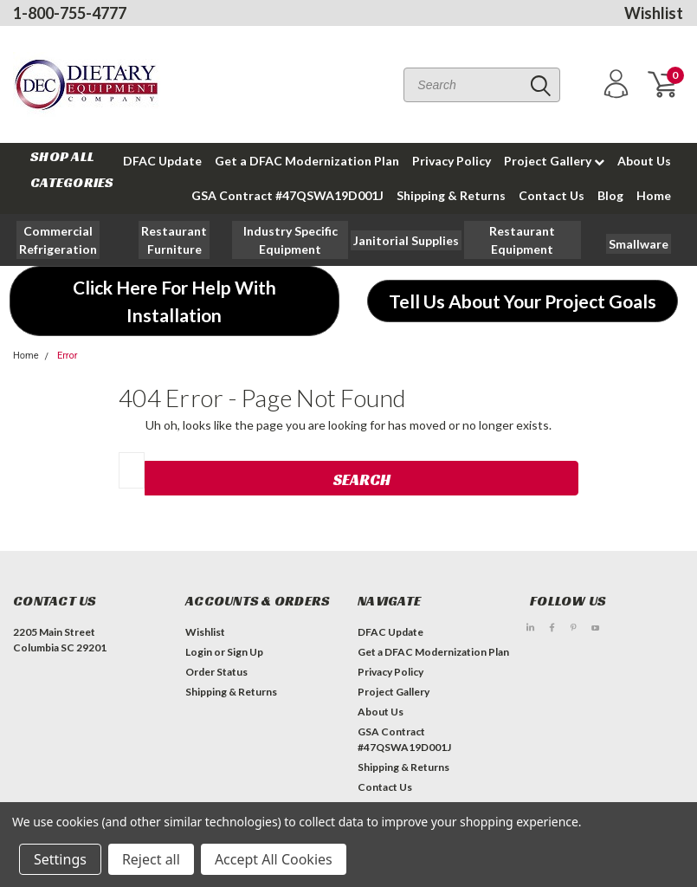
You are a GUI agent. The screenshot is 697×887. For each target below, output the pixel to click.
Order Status (216, 671)
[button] (174, 240)
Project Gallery (554, 160)
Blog (610, 195)
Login (198, 651)
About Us (644, 160)
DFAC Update (390, 631)
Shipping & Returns (451, 195)
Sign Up (245, 651)
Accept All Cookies (273, 859)
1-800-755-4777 (69, 13)
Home (653, 195)
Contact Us (551, 195)
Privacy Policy (451, 160)
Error (67, 355)
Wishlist (653, 13)
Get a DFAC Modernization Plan (307, 160)
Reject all (151, 859)
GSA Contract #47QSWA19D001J (287, 195)
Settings (60, 859)
